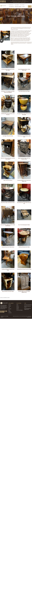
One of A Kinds (22, 5)
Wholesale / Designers (18, 6)
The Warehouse (11, 5)
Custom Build (17, 5)
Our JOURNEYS (11, 303)
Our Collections (11, 6)
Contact (23, 6)
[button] (30, 4)
